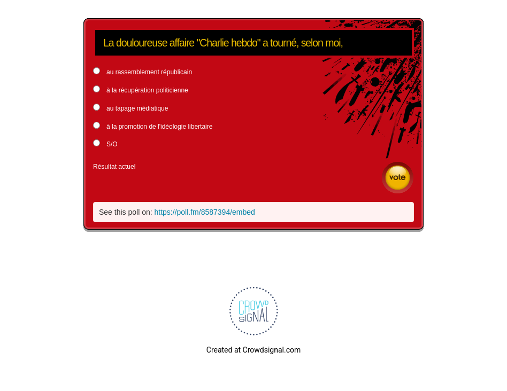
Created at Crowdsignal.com (253, 350)
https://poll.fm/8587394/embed (205, 212)
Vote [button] (397, 177)
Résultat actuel (114, 166)
